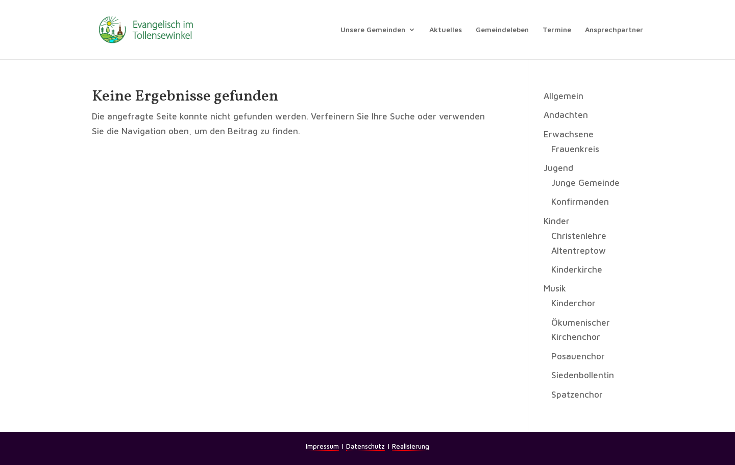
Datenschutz (365, 446)
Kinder (557, 221)
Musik (555, 288)
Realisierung (410, 446)
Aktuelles (445, 30)
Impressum (322, 446)
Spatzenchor (577, 394)
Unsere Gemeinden (372, 30)
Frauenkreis (575, 149)
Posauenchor (578, 356)
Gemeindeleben (502, 30)
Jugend (558, 168)
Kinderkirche (576, 269)
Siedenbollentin (582, 375)
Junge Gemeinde (585, 183)
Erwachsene (569, 134)
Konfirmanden (580, 202)
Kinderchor (573, 303)
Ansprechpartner (614, 30)
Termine (557, 30)
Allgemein (563, 96)
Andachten (566, 115)
